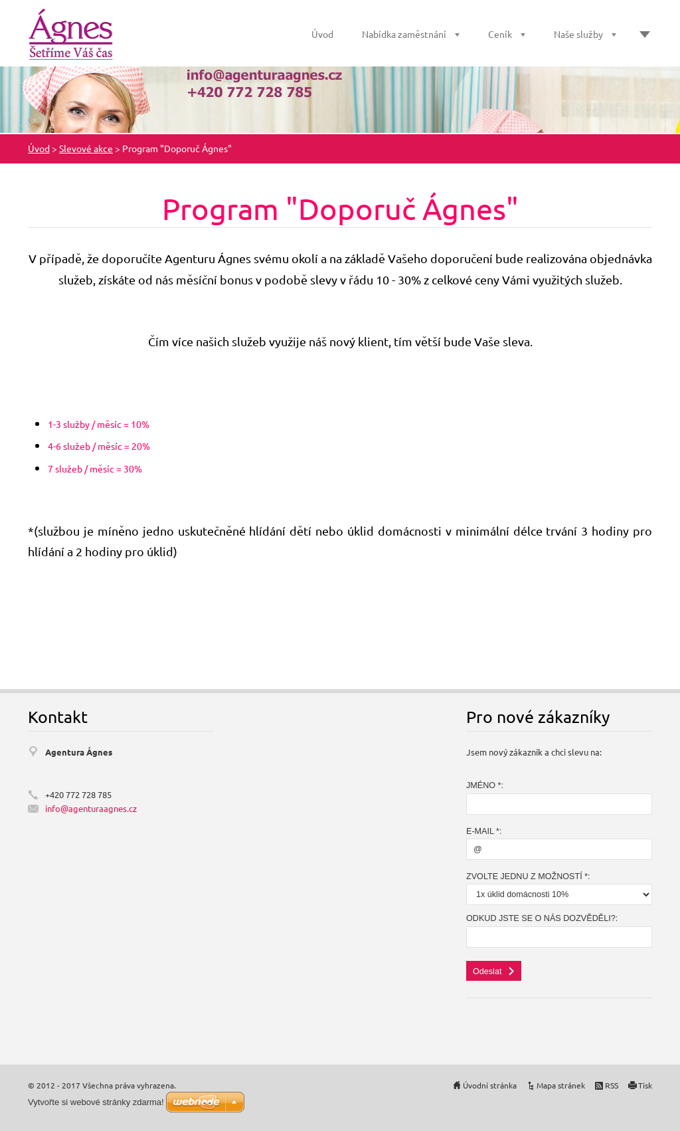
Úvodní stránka (490, 1085)
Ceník (500, 34)
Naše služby (578, 34)
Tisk (645, 1085)
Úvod (322, 34)
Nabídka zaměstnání (404, 34)
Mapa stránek (561, 1085)
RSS (611, 1085)
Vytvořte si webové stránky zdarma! (96, 1102)
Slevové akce (86, 148)
